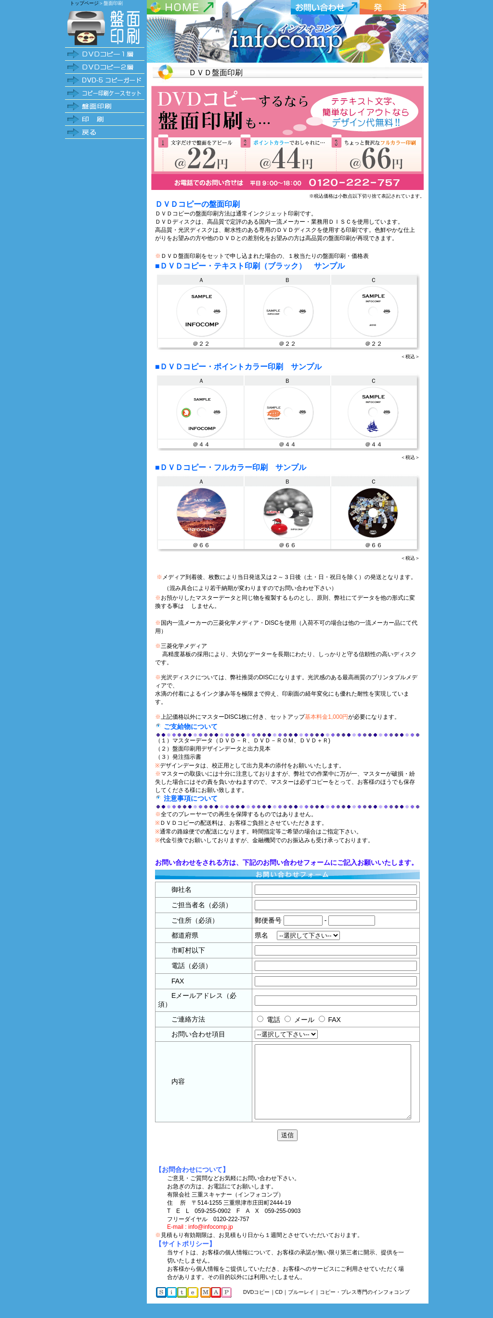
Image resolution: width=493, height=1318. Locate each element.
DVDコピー (256, 1306)
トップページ (84, 3)
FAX (317, 1019)
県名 (252, 935)
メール (287, 1019)
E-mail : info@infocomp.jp (200, 1241)
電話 (256, 1019)
